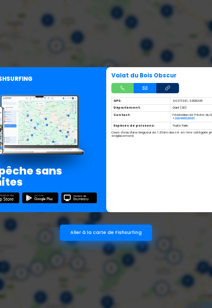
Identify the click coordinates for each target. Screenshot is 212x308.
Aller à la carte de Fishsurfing (106, 232)
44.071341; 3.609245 (188, 100)
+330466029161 (184, 118)
